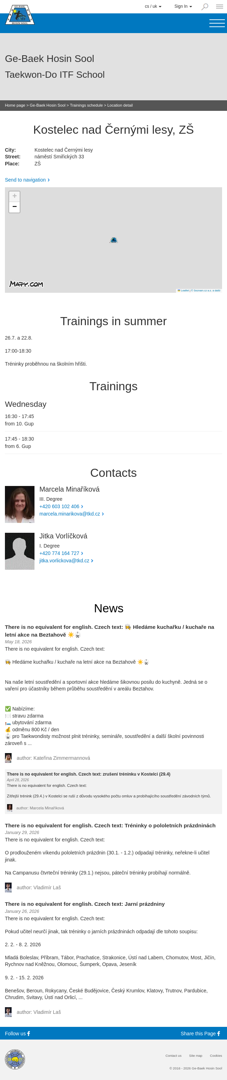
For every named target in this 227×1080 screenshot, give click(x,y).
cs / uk (153, 6)
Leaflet (183, 290)
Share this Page (201, 1033)
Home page (15, 105)
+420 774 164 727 (59, 553)
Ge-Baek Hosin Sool (47, 105)
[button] (113, 240)
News (109, 608)
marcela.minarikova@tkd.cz (69, 513)
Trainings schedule (86, 105)
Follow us (18, 1033)
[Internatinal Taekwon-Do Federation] (15, 1059)
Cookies (216, 1055)
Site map (195, 1055)
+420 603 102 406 (59, 506)
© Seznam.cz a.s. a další (205, 290)
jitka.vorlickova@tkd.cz (64, 560)
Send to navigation (25, 179)
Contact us (173, 1055)
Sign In (183, 6)
